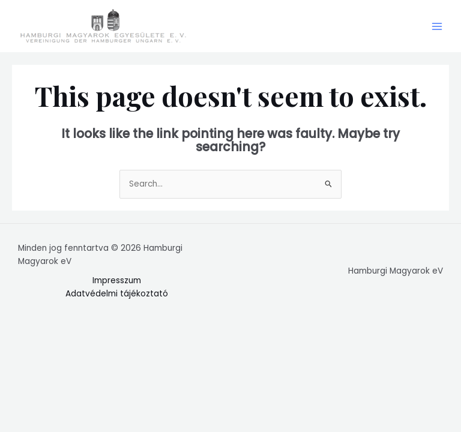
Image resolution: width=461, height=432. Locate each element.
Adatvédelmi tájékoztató (116, 293)
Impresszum (116, 280)
